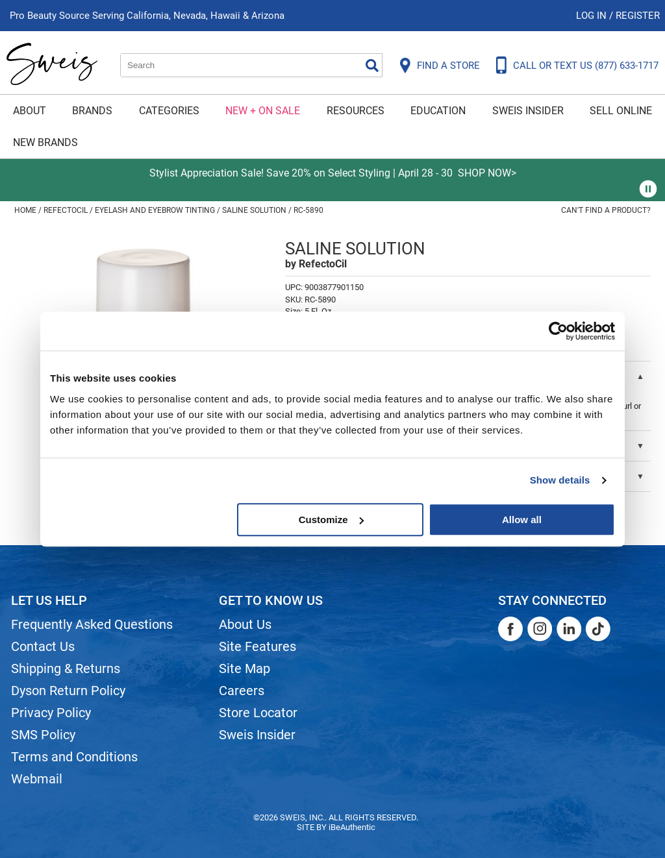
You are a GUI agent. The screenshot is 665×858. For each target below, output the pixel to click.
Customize (331, 519)
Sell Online (621, 110)
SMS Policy (43, 734)
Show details (560, 479)
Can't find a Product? (606, 210)
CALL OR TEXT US (586, 65)
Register (638, 15)
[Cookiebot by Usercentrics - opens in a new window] (558, 331)
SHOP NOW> (487, 173)
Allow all (522, 519)
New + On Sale (262, 110)
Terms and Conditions (74, 757)
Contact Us (43, 646)
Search (372, 65)
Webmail (36, 779)
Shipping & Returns (65, 668)
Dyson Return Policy (68, 690)
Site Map (244, 668)
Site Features (257, 646)
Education (438, 110)
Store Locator (258, 712)
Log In (592, 15)
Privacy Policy (51, 712)
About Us (245, 624)
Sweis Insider (528, 110)
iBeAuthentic (352, 827)
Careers (241, 690)
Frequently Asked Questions (92, 624)
